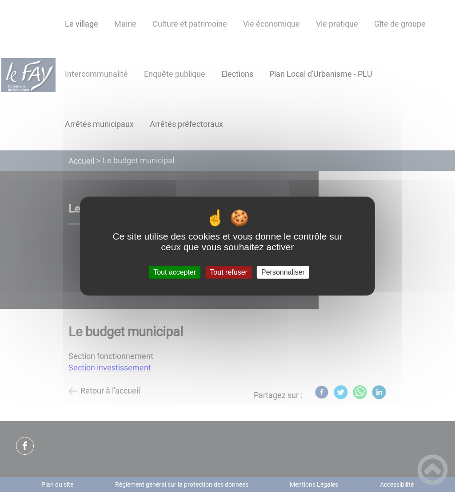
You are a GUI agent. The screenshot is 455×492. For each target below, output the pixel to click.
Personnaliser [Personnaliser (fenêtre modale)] (283, 272)
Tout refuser (228, 272)
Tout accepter (174, 272)
